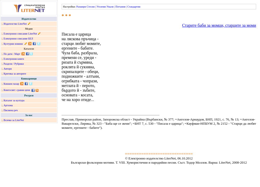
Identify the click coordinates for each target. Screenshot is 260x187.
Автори (8, 68)
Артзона (8, 105)
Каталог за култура (14, 100)
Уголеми (101, 6)
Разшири (81, 6)
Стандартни (133, 6)
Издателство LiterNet (15, 23)
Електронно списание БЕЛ (18, 38)
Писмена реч (11, 110)
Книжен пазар (11, 83)
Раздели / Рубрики (14, 63)
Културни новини (13, 43)
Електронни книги (14, 58)
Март (17, 53)
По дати (8, 53)
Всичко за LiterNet (14, 120)
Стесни (91, 6)
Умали (110, 6)
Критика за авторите (15, 73)
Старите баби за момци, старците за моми (219, 25)
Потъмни (120, 6)
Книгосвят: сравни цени (17, 90)
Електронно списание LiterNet (20, 33)
